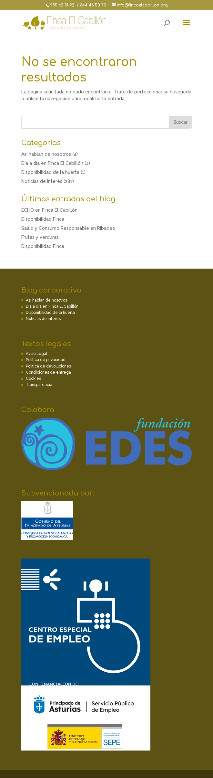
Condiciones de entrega (48, 372)
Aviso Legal (36, 353)
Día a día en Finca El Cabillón (52, 163)
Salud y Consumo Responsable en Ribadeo (68, 228)
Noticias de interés (41, 181)
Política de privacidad (46, 359)
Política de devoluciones (48, 366)
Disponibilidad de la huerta (50, 172)
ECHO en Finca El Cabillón (49, 210)
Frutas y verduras (40, 237)
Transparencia (39, 384)
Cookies (33, 378)
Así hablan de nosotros (46, 154)
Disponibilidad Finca (42, 219)
